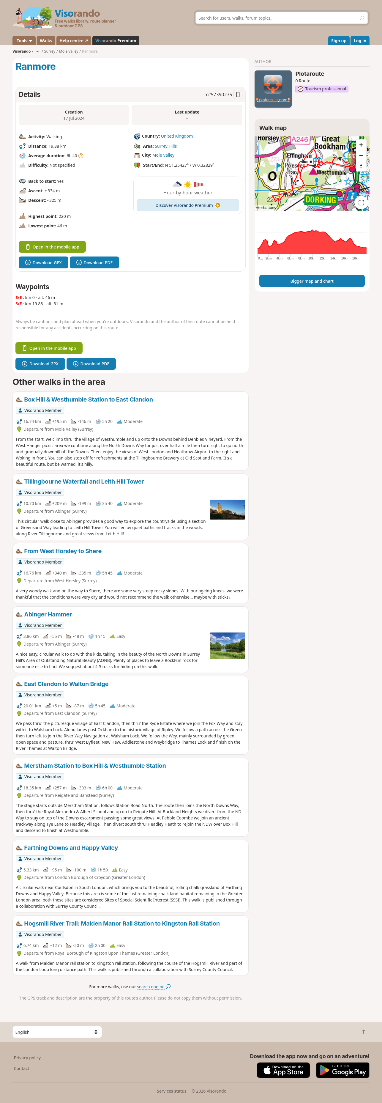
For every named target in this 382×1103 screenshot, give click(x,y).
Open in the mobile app (52, 247)
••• (37, 51)
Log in (360, 40)
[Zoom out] (361, 155)
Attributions (266, 207)
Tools (24, 40)
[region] (312, 173)
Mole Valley (163, 155)
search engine (154, 986)
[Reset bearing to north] (361, 166)
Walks (46, 40)
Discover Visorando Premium (188, 205)
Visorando (21, 51)
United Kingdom (177, 136)
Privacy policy (27, 1057)
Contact (21, 1068)
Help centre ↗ (73, 40)
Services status (171, 1091)
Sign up (338, 40)
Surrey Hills (166, 146)
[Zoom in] (361, 144)
